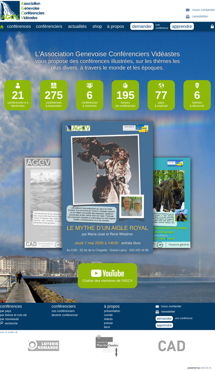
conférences (19, 26)
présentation (112, 311)
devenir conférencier (65, 315)
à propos (115, 26)
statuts (108, 319)
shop (97, 26)
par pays (5, 311)
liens (107, 327)
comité (108, 315)
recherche (9, 323)
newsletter (200, 16)
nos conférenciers (63, 311)
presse (108, 323)
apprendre (182, 26)
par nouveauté (9, 319)
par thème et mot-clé (13, 315)
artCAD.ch (205, 367)
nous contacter (203, 10)
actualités (77, 26)
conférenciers (49, 26)
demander (142, 26)
